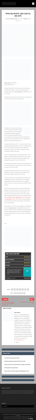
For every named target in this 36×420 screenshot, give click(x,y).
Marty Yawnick (13, 18)
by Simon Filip (12, 199)
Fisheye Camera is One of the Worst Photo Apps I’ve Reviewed (17, 364)
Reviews (26, 18)
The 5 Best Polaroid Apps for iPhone (11, 358)
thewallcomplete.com (19, 340)
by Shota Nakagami (22, 197)
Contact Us (15, 418)
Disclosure (19, 418)
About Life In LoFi (6, 418)
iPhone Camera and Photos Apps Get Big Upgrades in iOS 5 (16, 371)
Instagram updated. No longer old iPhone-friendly (14, 361)
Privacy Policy (24, 418)
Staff (11, 418)
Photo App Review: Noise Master (11, 367)
